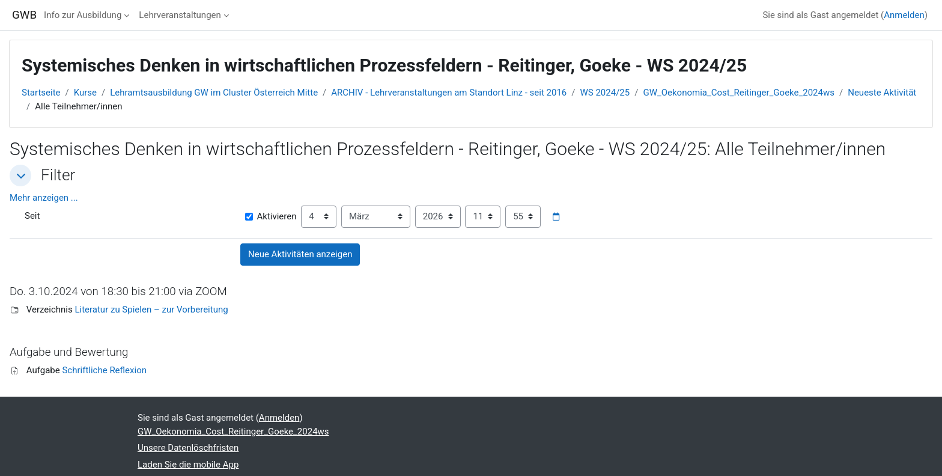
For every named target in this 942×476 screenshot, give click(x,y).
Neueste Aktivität (882, 92)
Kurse (85, 92)
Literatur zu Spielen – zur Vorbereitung (151, 309)
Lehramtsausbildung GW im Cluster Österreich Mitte (214, 92)
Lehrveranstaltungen (179, 15)
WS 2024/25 (605, 92)
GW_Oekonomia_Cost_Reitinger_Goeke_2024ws (738, 92)
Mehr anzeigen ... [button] (44, 197)
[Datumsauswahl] (555, 217)
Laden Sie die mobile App (188, 464)
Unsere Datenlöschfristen (188, 447)
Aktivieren (271, 216)
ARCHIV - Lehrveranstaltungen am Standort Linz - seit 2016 (449, 92)
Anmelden (904, 15)
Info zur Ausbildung (82, 15)
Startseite (41, 92)
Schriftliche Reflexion (104, 370)
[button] (20, 175)
